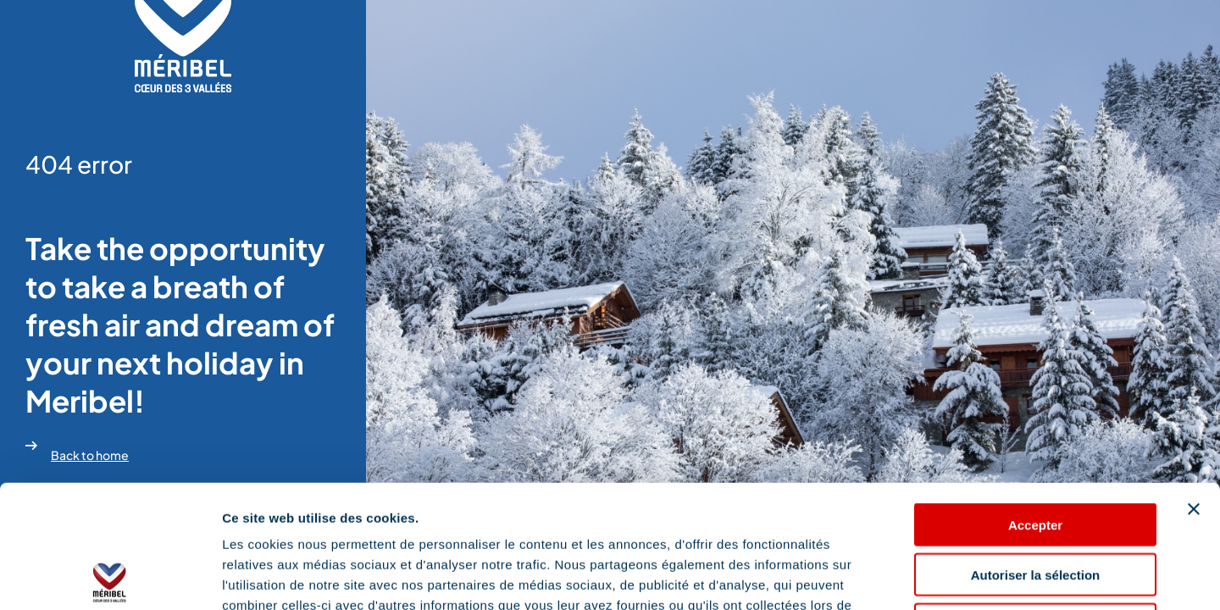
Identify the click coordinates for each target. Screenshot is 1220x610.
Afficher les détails (933, 576)
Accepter (1035, 402)
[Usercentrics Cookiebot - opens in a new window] (110, 577)
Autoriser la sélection (1036, 452)
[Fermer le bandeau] (1194, 386)
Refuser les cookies (1035, 502)
